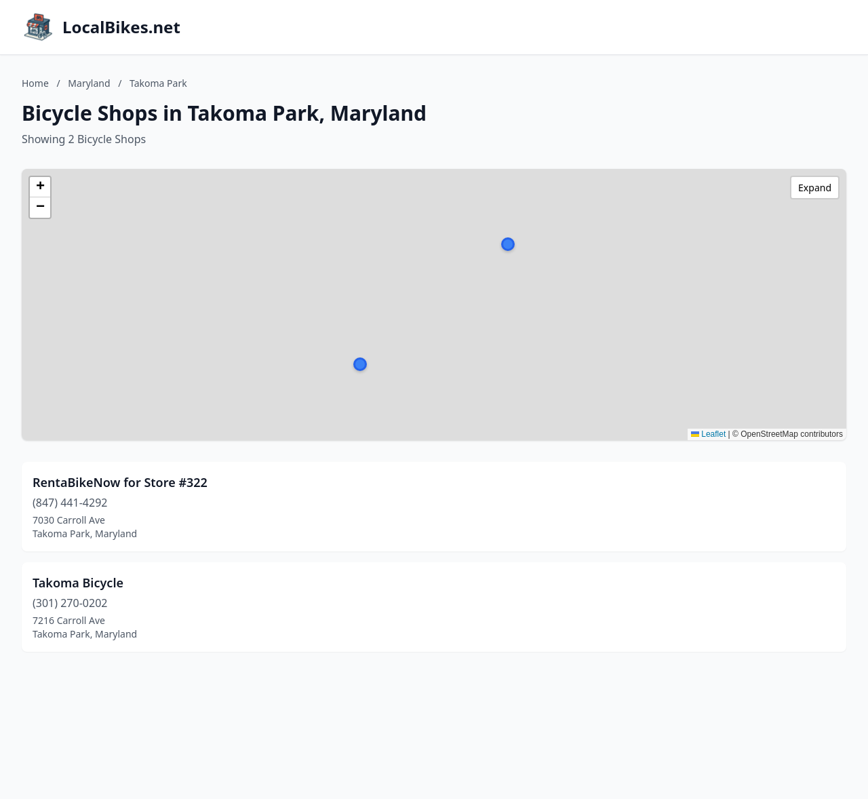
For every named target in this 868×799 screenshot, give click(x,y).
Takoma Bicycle (78, 582)
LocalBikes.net (121, 27)
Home (35, 83)
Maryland (89, 83)
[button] (360, 364)
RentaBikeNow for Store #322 (120, 482)
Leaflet (708, 434)
